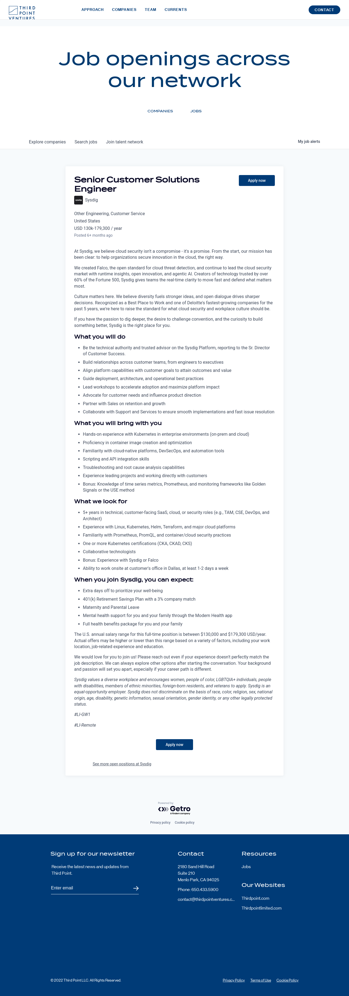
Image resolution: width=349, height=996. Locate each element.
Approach (93, 13)
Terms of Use (260, 980)
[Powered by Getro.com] (174, 808)
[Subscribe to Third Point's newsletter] (95, 888)
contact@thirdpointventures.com (206, 899)
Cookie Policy (287, 980)
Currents (176, 13)
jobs (85, 142)
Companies (124, 13)
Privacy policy (160, 823)
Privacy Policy (234, 980)
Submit (133, 888)
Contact (324, 13)
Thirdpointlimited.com (262, 908)
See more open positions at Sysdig (122, 764)
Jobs (246, 866)
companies (47, 142)
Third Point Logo (22, 13)
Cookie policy (184, 823)
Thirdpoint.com (255, 898)
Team (150, 13)
